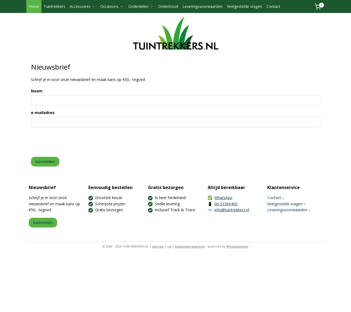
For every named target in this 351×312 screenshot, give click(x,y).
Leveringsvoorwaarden (202, 6)
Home (33, 6)
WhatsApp (223, 197)
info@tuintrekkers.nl (231, 209)
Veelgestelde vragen (244, 6)
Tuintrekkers (54, 6)
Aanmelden (45, 161)
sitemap (158, 246)
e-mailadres (42, 112)
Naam (36, 90)
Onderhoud (168, 6)
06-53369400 (225, 203)
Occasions (112, 6)
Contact (273, 6)
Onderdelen (141, 6)
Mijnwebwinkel (237, 246)
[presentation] (72, 141)
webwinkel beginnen (190, 246)
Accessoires (83, 6)
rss (169, 246)
